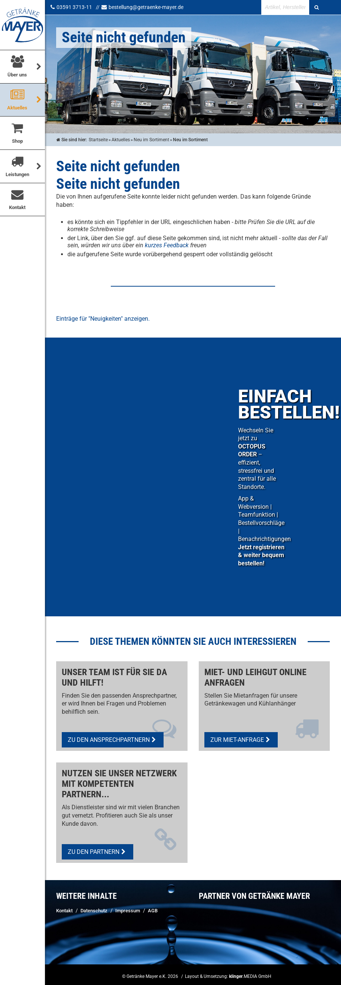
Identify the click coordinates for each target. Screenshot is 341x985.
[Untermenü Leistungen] (39, 165)
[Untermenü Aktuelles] (39, 99)
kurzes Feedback (167, 245)
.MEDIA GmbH (250, 976)
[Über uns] (39, 66)
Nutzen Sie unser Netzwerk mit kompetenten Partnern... (119, 784)
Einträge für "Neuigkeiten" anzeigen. (103, 318)
